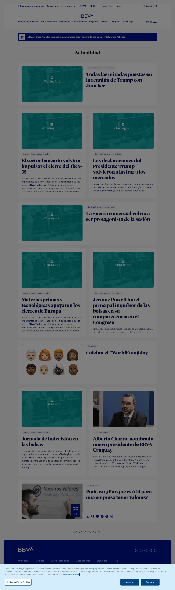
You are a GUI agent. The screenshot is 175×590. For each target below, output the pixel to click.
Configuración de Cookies (18, 582)
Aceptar (129, 582)
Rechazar (150, 582)
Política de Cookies (70, 574)
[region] (87, 577)
